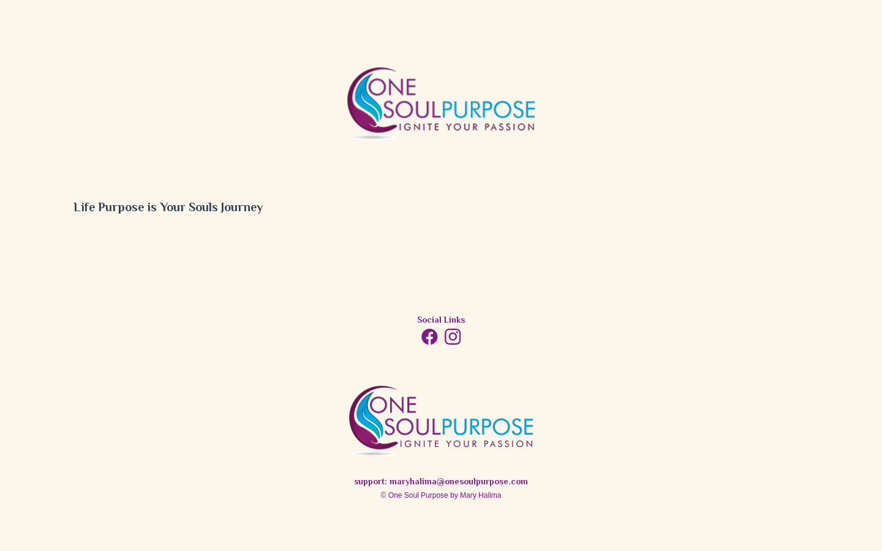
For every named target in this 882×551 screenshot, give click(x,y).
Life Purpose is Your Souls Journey (168, 208)
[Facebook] (429, 336)
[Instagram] (453, 337)
